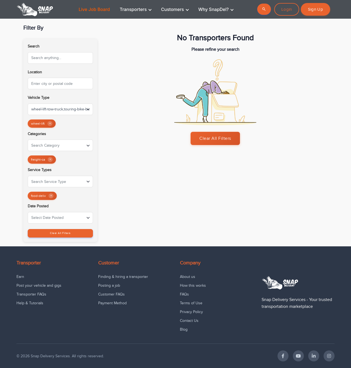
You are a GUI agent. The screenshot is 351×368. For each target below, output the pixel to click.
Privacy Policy (191, 312)
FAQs (184, 294)
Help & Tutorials (29, 303)
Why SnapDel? (216, 9)
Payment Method (112, 303)
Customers (175, 9)
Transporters (136, 9)
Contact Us (189, 320)
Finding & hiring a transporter (123, 276)
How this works (193, 285)
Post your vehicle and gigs (38, 285)
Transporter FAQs (31, 294)
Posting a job (109, 285)
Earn (20, 276)
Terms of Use (191, 303)
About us (187, 276)
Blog (184, 329)
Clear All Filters (60, 233)
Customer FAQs (111, 294)
